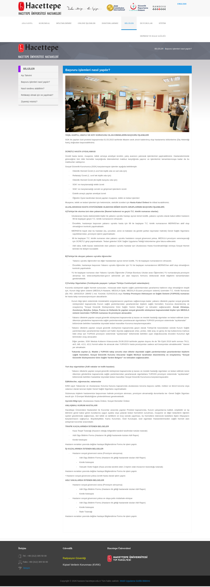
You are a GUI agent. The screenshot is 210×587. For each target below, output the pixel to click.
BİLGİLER (128, 23)
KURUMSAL (45, 23)
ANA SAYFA (29, 23)
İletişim (26, 568)
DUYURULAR (145, 23)
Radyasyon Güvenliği (74, 558)
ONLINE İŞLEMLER (87, 23)
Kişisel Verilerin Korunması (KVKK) (82, 564)
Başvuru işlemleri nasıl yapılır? (35, 82)
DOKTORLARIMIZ (110, 23)
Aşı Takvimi (26, 75)
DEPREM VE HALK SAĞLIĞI (151, 36)
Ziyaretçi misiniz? (29, 101)
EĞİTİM (161, 23)
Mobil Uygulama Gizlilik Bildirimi (135, 581)
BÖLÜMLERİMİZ (65, 23)
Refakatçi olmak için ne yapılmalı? (37, 95)
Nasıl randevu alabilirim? (32, 88)
